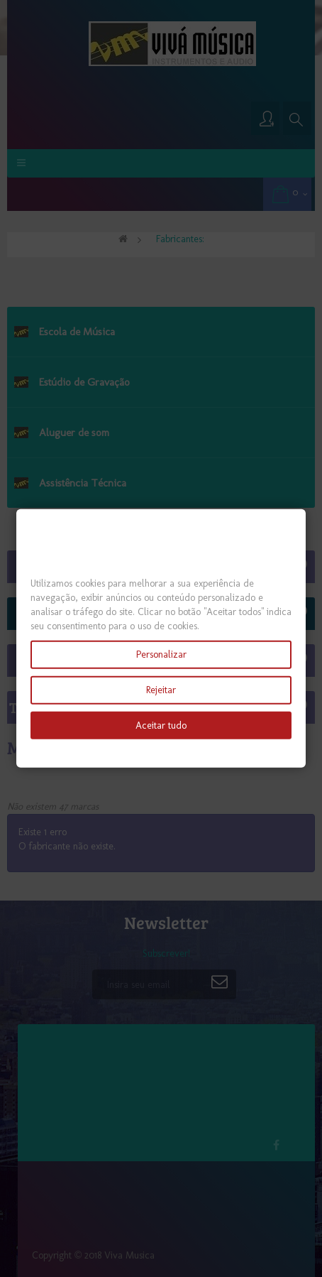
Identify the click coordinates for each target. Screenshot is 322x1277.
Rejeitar (161, 689)
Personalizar (161, 654)
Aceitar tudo (161, 725)
